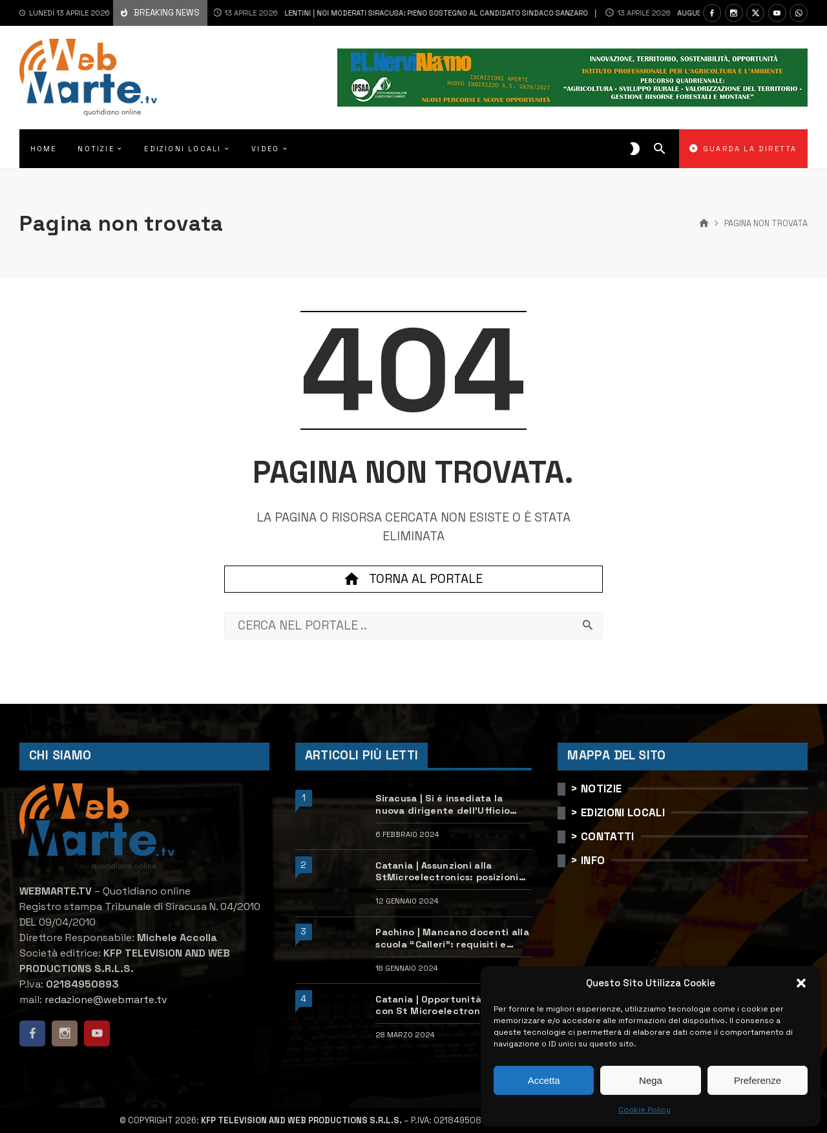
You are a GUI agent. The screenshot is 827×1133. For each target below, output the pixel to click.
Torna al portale (413, 579)
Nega (650, 1080)
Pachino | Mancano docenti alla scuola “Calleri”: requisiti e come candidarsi (452, 938)
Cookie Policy (644, 1110)
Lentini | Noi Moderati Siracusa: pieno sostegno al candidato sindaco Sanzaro (379, 13)
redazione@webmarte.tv (106, 999)
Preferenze (757, 1080)
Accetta (544, 1080)
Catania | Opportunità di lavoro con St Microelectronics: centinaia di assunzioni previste (452, 1005)
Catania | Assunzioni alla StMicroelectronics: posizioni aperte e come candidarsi (446, 872)
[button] (801, 983)
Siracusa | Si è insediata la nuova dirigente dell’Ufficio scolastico (442, 804)
